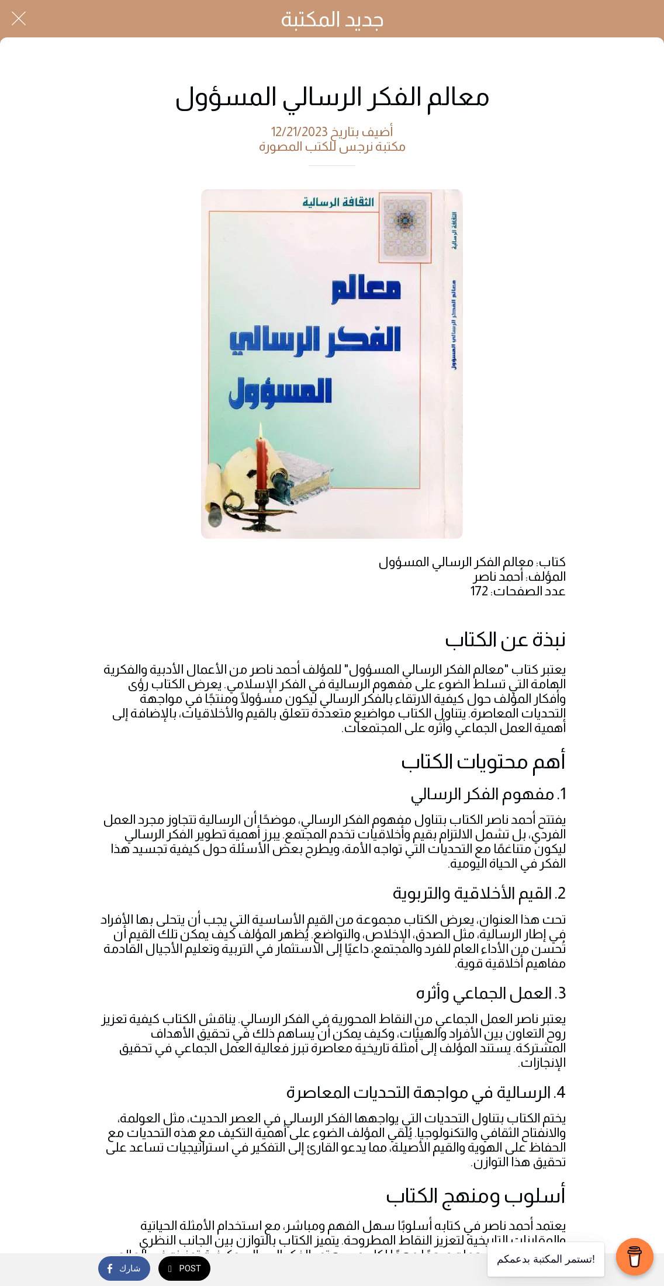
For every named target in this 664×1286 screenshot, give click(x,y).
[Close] (19, 19)
